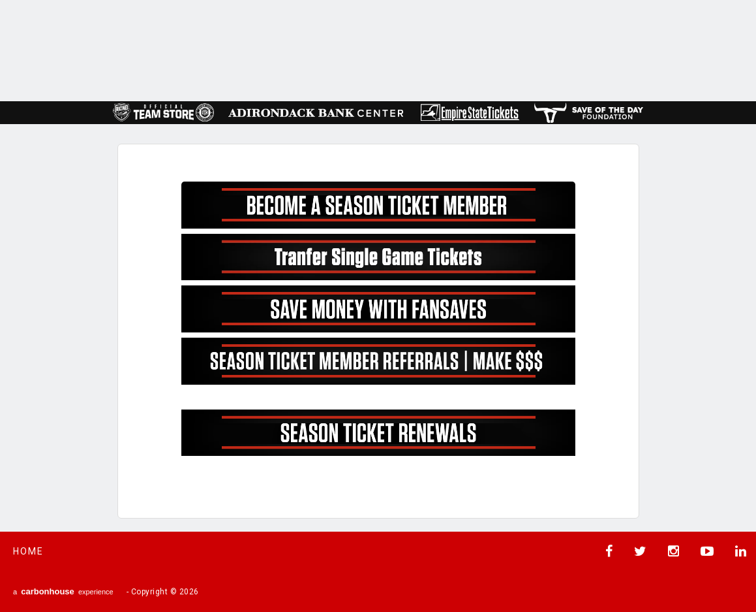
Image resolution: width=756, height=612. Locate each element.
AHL (376, 49)
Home (28, 551)
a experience (63, 591)
